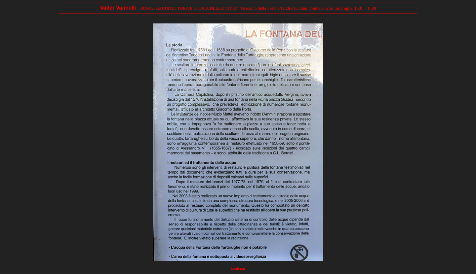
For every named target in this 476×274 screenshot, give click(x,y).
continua (238, 268)
